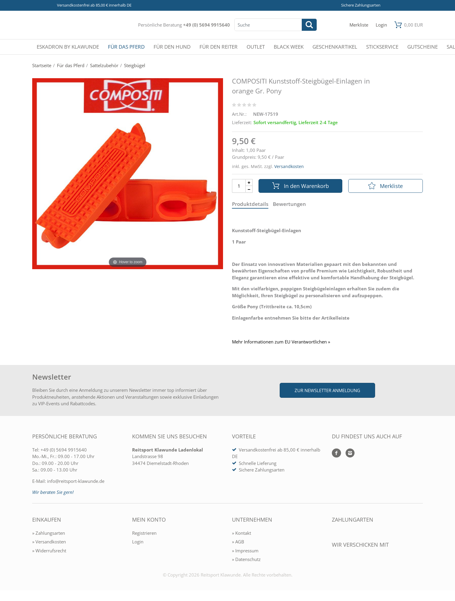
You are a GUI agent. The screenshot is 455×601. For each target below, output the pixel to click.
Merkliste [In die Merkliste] (385, 185)
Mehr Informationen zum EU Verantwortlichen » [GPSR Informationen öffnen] (281, 342)
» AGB (238, 542)
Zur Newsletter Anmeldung (327, 390)
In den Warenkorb (300, 185)
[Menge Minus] (249, 189)
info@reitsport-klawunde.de (75, 481)
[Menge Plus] (249, 182)
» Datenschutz (246, 559)
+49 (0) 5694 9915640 (206, 25)
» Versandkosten (49, 542)
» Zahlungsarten (48, 533)
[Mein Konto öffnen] (381, 25)
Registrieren (144, 533)
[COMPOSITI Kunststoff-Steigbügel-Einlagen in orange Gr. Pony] (127, 173)
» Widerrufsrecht (49, 551)
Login (137, 542)
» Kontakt (241, 533)
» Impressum (245, 551)
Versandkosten (289, 166)
